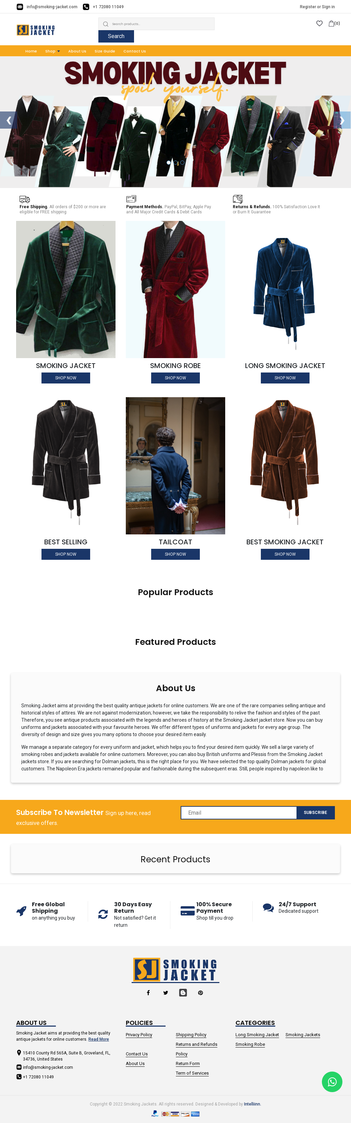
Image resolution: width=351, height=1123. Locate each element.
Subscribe (315, 812)
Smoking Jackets (303, 1034)
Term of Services (192, 1073)
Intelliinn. (252, 1104)
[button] (169, 163)
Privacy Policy (139, 1034)
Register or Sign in (317, 6)
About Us (77, 51)
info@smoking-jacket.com (52, 6)
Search (116, 36)
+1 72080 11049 (108, 6)
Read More (98, 1039)
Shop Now (65, 378)
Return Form (188, 1063)
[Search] (156, 23)
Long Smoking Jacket (257, 1034)
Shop (50, 51)
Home (31, 51)
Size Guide (105, 51)
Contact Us (134, 51)
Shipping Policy (191, 1034)
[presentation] (8, 120)
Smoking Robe (250, 1044)
